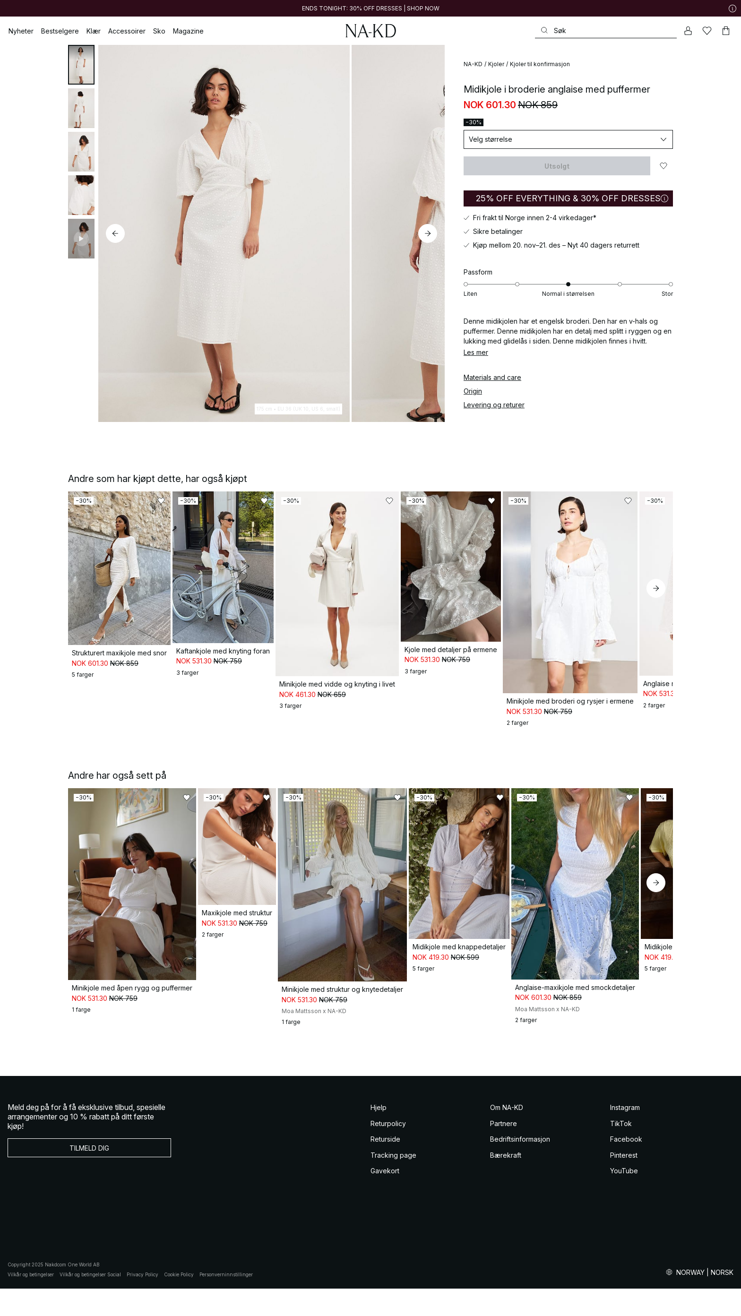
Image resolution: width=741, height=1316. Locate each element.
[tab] (81, 65)
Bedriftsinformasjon (520, 1166)
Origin (473, 391)
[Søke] (606, 30)
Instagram (625, 1135)
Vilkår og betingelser (31, 1301)
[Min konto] (688, 30)
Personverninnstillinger (226, 1301)
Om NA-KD (506, 1135)
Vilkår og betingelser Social (90, 1301)
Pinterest (624, 1182)
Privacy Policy (142, 1301)
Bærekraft (505, 1182)
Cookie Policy (179, 1301)
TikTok (621, 1150)
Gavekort (384, 1198)
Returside (385, 1166)
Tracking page (393, 1182)
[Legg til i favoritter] (663, 165)
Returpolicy (388, 1150)
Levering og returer (494, 405)
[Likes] (707, 30)
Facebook (626, 1166)
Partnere (503, 1150)
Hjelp (378, 1135)
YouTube (624, 1198)
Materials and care (492, 377)
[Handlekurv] (725, 30)
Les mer (476, 352)
